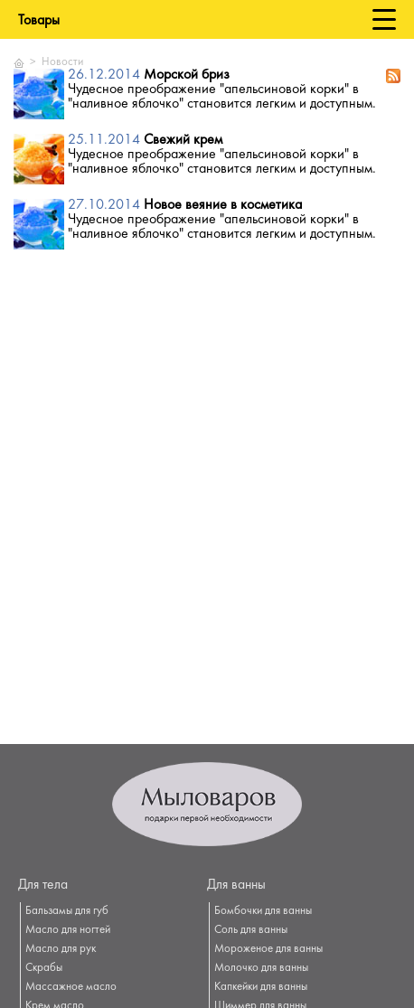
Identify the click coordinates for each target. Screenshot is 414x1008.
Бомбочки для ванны (263, 911)
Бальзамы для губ (66, 911)
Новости (62, 62)
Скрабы (43, 968)
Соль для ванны (250, 930)
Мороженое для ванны (268, 949)
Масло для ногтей (67, 930)
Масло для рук (60, 949)
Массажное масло (71, 987)
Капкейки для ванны (260, 987)
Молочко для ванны (261, 968)
